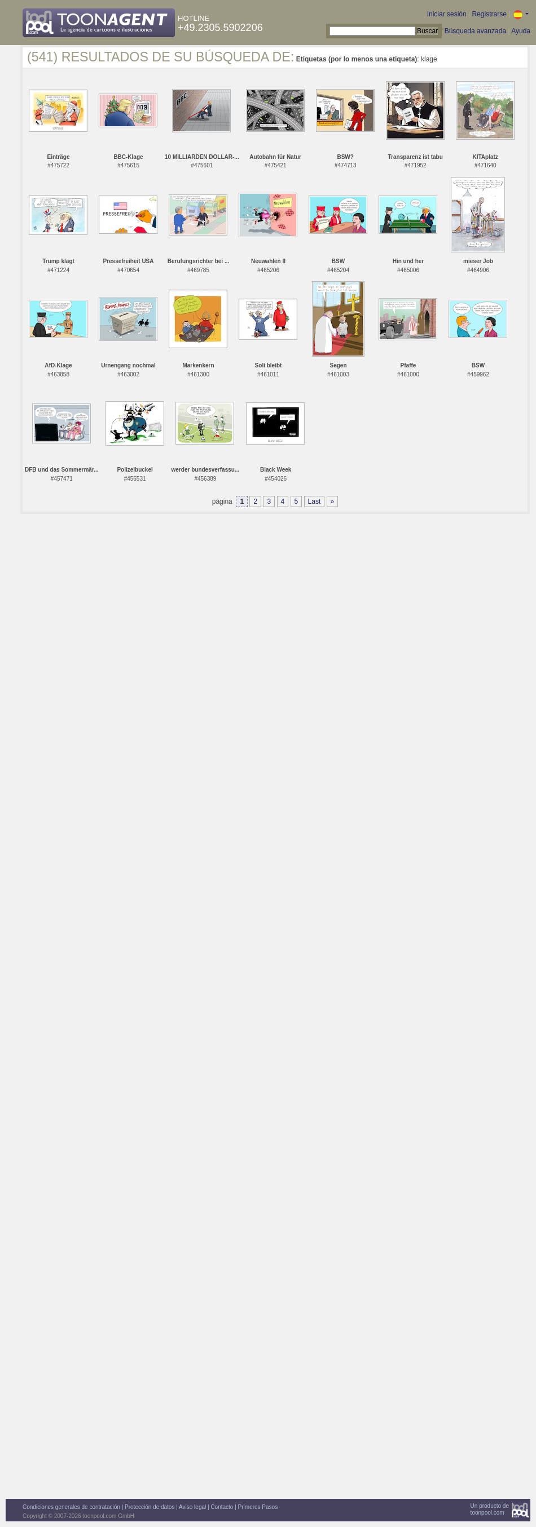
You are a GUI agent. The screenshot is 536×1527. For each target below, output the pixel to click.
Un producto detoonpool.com (490, 1509)
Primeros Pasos (258, 1507)
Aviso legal (192, 1507)
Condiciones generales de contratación (71, 1507)
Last (314, 501)
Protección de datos (149, 1507)
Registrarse (489, 14)
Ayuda (520, 31)
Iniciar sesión (447, 14)
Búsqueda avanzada (475, 31)
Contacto (221, 1507)
